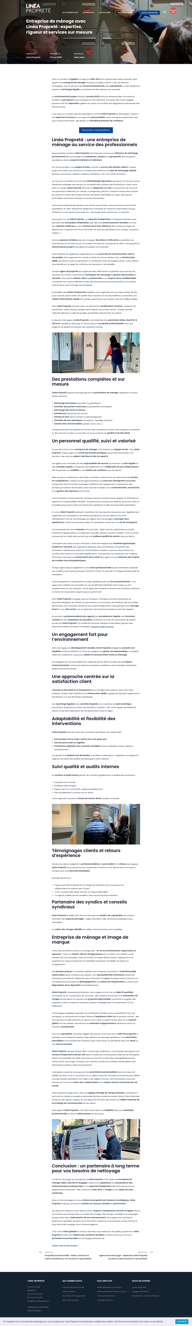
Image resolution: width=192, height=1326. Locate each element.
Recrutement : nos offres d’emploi (145, 1296)
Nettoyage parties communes (109, 1287)
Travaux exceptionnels (106, 1296)
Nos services (88, 12)
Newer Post (122, 1255)
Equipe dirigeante (139, 1287)
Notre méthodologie (70, 1300)
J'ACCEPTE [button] (182, 1322)
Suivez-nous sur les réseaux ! (65, 1245)
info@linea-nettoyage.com (38, 1301)
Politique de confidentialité (38, 1307)
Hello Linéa (79, 57)
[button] (164, 1321)
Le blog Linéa (104, 12)
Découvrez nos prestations (96, 130)
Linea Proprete (33, 57)
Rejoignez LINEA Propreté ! (102, 626)
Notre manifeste (68, 1291)
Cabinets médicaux (105, 1300)
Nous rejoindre (125, 13)
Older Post (69, 1255)
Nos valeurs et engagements (73, 1296)
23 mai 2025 (56, 57)
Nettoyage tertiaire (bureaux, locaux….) (112, 1291)
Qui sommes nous (70, 12)
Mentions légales (34, 1310)
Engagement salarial (140, 1291)
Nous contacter (149, 13)
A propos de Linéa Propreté (73, 1287)
